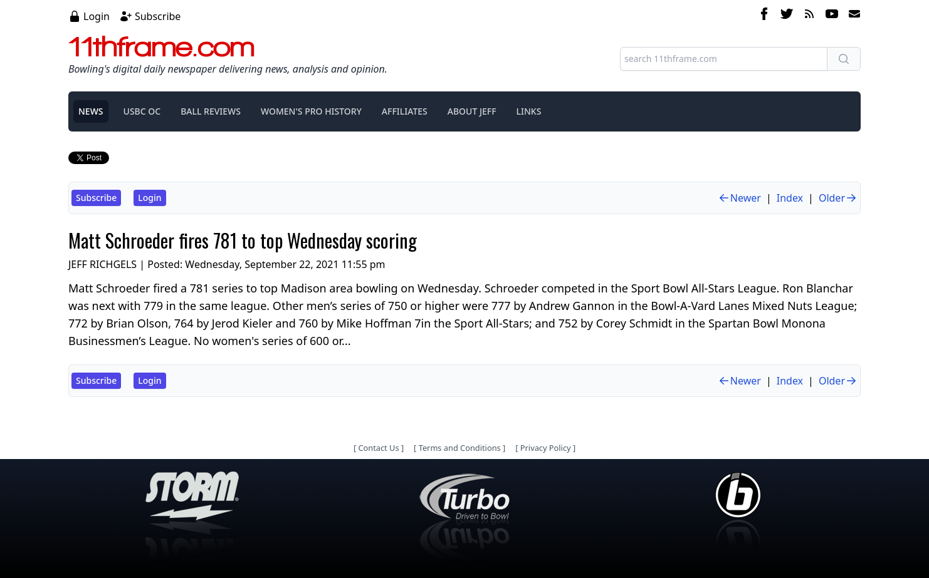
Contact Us (378, 447)
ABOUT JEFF (472, 111)
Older (838, 198)
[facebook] (764, 16)
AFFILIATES (405, 111)
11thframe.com (161, 46)
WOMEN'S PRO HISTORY (311, 111)
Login (96, 16)
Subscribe (158, 16)
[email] (852, 16)
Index (790, 198)
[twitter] (786, 16)
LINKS (529, 111)
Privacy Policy (545, 447)
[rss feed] (809, 16)
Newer (739, 198)
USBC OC (142, 111)
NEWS (90, 111)
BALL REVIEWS (211, 111)
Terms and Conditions (460, 447)
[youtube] (832, 16)
